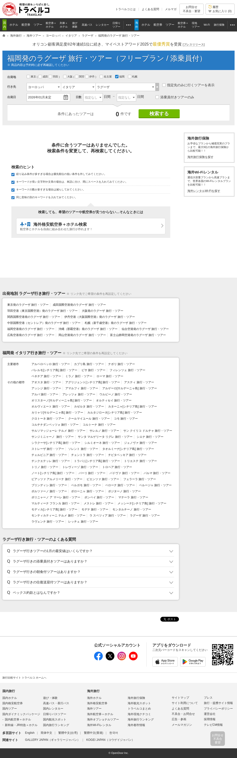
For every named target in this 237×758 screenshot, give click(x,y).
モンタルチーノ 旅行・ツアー (131, 509)
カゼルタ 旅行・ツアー (89, 406)
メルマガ (171, 9)
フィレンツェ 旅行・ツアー (127, 370)
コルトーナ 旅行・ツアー (99, 424)
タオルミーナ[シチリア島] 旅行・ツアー (128, 449)
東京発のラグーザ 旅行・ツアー (28, 304)
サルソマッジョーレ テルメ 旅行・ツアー (58, 430)
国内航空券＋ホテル (18, 719)
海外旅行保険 (136, 698)
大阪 (68, 76)
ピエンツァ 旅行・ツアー (103, 479)
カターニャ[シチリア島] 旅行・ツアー (132, 406)
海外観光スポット (139, 703)
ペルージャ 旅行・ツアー (155, 485)
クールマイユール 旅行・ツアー (89, 418)
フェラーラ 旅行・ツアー (139, 479)
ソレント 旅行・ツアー (83, 449)
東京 (32, 76)
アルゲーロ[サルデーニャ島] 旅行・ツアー (129, 388)
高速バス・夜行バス (56, 703)
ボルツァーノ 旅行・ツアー (49, 491)
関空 (80, 76)
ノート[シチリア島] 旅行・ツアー (52, 473)
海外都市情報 (136, 725)
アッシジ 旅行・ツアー (46, 388)
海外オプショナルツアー (103, 719)
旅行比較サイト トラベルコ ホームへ (24, 677)
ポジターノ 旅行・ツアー (124, 491)
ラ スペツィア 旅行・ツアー (107, 515)
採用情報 (209, 719)
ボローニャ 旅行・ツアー (87, 491)
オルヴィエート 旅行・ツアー (50, 406)
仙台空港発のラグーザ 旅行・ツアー (145, 329)
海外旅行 (93, 691)
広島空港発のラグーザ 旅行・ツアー (30, 335)
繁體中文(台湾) (68, 733)
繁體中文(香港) (93, 733)
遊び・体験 (50, 698)
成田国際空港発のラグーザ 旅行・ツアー (79, 304)
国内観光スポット (54, 719)
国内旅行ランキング (56, 725)
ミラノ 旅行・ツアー (78, 376)
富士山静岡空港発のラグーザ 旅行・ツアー (138, 335)
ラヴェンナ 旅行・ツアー (47, 521)
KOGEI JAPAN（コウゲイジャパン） (110, 740)
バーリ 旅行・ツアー (92, 473)
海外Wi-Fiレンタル (99, 725)
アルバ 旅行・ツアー (44, 394)
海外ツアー (94, 708)
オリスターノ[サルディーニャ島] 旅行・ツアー (61, 400)
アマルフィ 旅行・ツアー (81, 388)
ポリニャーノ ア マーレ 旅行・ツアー (55, 497)
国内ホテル (9, 698)
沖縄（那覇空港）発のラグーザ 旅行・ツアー (88, 329)
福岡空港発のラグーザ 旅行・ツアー (30, 329)
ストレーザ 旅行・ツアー (47, 449)
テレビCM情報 (213, 725)
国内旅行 (8, 691)
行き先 (11, 86)
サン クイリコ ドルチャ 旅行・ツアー (147, 430)
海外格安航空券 (97, 703)
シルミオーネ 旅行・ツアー (102, 443)
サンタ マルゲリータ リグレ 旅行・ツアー (105, 436)
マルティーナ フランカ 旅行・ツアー (55, 503)
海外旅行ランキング (141, 719)
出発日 (11, 97)
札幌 (133, 76)
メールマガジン (182, 725)
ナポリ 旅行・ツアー (121, 364)
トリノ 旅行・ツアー (44, 467)
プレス (208, 697)
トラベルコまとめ (139, 708)
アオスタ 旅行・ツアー (46, 382)
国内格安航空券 (12, 703)
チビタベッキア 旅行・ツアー (127, 455)
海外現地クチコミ (139, 714)
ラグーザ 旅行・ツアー (145, 515)
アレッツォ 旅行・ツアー (78, 394)
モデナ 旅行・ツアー (94, 509)
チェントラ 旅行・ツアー (87, 455)
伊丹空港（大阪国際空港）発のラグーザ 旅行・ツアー (99, 317)
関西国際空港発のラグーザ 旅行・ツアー (33, 317)
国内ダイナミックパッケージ (21, 714)
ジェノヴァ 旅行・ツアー (140, 443)
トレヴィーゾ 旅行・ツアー (80, 467)
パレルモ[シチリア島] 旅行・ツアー (54, 370)
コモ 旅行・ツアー (126, 418)
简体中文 (46, 733)
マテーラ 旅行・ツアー (133, 497)
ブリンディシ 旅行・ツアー (49, 485)
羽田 (54, 76)
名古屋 (106, 76)
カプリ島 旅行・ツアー (89, 364)
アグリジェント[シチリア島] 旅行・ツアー (92, 382)
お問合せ (191, 9)
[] (194, 45)
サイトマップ (180, 697)
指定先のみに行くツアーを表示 (188, 85)
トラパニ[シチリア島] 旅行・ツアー (97, 461)
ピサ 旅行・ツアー (93, 370)
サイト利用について (185, 703)
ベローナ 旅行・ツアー (120, 485)
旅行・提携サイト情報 (218, 703)
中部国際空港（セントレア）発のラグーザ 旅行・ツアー (44, 323)
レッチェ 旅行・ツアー (83, 521)
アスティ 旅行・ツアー (139, 382)
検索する (159, 113)
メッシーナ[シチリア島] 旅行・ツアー (142, 503)
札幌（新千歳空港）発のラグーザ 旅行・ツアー (115, 323)
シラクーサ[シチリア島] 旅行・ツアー (55, 443)
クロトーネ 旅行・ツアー (47, 418)
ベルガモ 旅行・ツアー (86, 485)
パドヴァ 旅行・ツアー (124, 473)
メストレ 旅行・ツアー (98, 503)
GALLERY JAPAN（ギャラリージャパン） (52, 740)
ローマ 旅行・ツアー (109, 376)
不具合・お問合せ (183, 714)
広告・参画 (179, 719)
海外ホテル (94, 698)
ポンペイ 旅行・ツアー (99, 497)
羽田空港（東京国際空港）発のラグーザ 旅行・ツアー (42, 311)
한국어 (113, 733)
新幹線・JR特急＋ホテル (21, 725)
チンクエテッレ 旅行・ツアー (50, 461)
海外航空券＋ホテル (100, 714)
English (29, 733)
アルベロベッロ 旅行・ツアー (50, 364)
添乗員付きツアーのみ (175, 97)
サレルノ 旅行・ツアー (104, 430)
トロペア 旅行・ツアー (117, 467)
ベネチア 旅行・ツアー (46, 376)
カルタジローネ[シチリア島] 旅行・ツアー (114, 412)
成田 (43, 76)
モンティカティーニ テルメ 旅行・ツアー (58, 515)
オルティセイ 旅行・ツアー (114, 400)
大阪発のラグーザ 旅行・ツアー (102, 311)
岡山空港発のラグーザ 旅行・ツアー (82, 335)
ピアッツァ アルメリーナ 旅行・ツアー (56, 479)
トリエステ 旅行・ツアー (140, 461)
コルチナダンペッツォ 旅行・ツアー (55, 424)
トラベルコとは (125, 9)
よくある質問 (150, 9)
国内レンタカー (53, 708)
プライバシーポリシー (218, 708)
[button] (90, 551)
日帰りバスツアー (54, 714)
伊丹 (90, 76)
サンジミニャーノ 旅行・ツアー (52, 436)
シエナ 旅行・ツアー (150, 436)
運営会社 (209, 714)
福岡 (120, 76)
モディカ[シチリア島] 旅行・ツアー (54, 509)
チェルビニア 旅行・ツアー (49, 455)
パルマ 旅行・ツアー (157, 473)
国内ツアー (9, 708)
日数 (78, 97)
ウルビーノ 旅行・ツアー (115, 394)
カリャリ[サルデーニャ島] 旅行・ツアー (57, 412)
